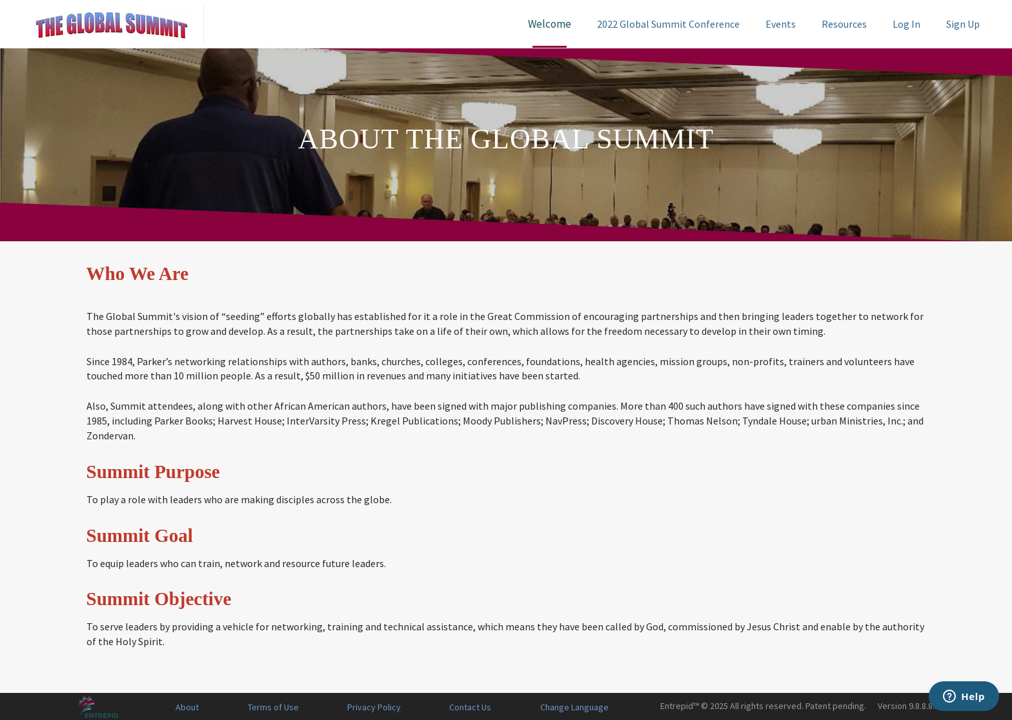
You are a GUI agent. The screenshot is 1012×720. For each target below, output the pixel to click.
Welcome (549, 24)
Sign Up (963, 23)
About (187, 707)
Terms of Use (273, 707)
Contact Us (470, 707)
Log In (906, 23)
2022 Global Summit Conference (668, 23)
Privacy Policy (374, 707)
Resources (844, 23)
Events (780, 23)
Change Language (574, 707)
